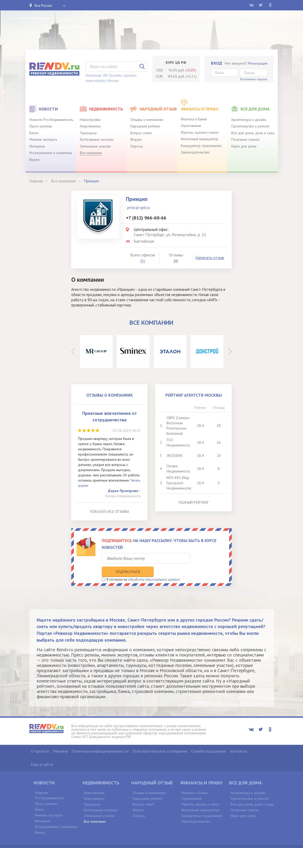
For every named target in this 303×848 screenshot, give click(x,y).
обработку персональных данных (154, 568)
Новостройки (90, 119)
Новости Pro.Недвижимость (51, 119)
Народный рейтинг (145, 126)
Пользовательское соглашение (160, 740)
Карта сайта (42, 753)
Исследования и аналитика (50, 152)
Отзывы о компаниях (146, 119)
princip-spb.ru (138, 207)
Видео (34, 159)
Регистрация (257, 63)
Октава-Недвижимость (123, 496)
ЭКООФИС (174, 455)
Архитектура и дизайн (248, 119)
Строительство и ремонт (250, 126)
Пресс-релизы (40, 126)
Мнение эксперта (43, 139)
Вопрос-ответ (141, 133)
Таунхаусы (88, 133)
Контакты (238, 740)
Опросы (136, 146)
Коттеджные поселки (96, 139)
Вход (216, 63)
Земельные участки (95, 146)
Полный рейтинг (193, 502)
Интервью (37, 146)
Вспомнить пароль (253, 79)
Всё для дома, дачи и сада (252, 133)
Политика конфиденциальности (100, 740)
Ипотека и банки (194, 119)
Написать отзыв (209, 257)
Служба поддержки (208, 740)
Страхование (191, 125)
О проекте (40, 740)
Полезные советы (245, 139)
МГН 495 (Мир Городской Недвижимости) (178, 482)
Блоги (33, 133)
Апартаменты (90, 126)
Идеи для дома (243, 146)
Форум (135, 139)
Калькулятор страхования (201, 145)
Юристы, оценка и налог (200, 132)
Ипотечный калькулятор (199, 139)
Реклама (60, 740)
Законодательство (195, 152)
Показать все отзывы (109, 511)
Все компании (91, 152)
